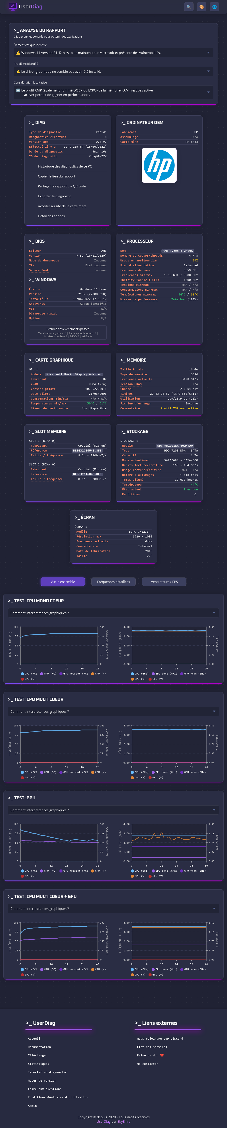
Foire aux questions (45, 1089)
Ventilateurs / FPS (164, 581)
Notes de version (42, 1080)
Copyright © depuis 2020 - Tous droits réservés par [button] (114, 1119)
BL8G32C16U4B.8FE (87, 450)
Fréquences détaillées (113, 581)
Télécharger (37, 1055)
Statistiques (38, 1064)
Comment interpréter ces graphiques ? (39, 613)
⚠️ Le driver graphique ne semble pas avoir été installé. (58, 71)
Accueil (34, 1038)
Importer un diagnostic (47, 1072)
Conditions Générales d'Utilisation (58, 1097)
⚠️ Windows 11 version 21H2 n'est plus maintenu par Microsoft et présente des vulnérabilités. (88, 52)
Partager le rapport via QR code (59, 186)
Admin (32, 1106)
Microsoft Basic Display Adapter (74, 374)
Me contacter (150, 1064)
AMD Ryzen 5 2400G (178, 251)
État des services (155, 1047)
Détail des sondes (48, 216)
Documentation (39, 1047)
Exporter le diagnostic (51, 196)
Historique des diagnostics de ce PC (62, 166)
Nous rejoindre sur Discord (163, 1039)
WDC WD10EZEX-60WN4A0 (175, 446)
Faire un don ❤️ (153, 1056)
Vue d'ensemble (63, 581)
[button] (68, 176)
